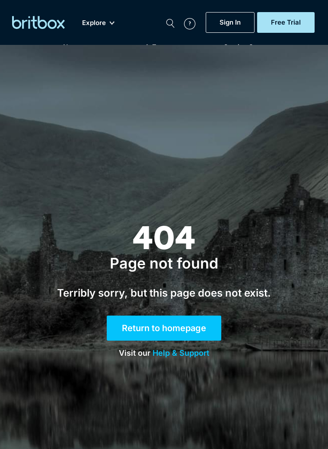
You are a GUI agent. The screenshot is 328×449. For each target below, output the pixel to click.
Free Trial (286, 22)
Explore (98, 23)
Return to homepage (164, 328)
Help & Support (181, 352)
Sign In (230, 22)
